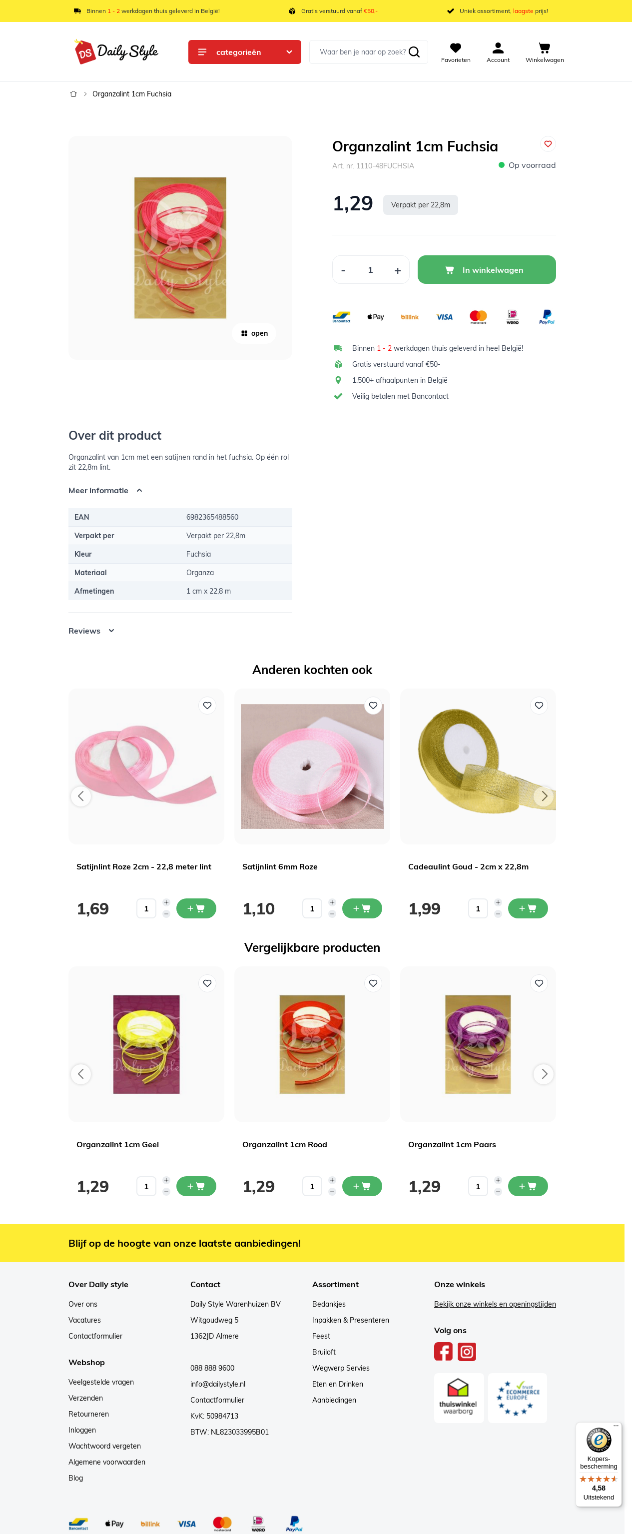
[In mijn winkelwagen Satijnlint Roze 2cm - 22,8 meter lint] (196, 908)
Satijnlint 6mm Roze (280, 866)
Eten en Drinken (337, 1384)
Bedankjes (329, 1304)
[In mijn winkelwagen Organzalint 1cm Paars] (528, 1186)
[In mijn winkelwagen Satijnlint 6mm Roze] (362, 908)
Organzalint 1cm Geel (117, 1144)
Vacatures (84, 1320)
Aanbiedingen (334, 1400)
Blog (75, 1478)
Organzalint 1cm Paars (452, 1144)
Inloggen (82, 1430)
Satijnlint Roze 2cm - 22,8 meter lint (143, 866)
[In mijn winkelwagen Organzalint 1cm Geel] (196, 1186)
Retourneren (88, 1414)
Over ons (82, 1304)
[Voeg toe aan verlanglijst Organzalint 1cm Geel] (207, 983)
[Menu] (616, 1428)
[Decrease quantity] (166, 914)
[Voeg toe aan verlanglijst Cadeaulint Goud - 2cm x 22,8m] (539, 706)
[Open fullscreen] (180, 248)
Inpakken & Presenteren (350, 1320)
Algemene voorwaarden (106, 1462)
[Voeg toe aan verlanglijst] (548, 144)
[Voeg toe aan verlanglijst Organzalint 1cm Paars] (539, 983)
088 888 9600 (212, 1368)
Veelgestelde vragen (101, 1382)
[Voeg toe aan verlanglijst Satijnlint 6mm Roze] (373, 706)
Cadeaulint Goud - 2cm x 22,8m (468, 866)
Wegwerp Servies (341, 1368)
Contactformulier (95, 1336)
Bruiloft (324, 1352)
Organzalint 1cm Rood (284, 1144)
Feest (321, 1336)
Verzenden (85, 1398)
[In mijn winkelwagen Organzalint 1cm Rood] (362, 1186)
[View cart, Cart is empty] (545, 52)
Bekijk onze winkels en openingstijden (495, 1304)
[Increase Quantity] (398, 269)
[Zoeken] (414, 52)
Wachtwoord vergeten (104, 1446)
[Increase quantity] (166, 902)
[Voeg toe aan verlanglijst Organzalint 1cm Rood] (373, 983)
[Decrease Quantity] (343, 269)
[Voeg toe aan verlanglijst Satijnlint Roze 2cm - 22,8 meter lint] (207, 706)
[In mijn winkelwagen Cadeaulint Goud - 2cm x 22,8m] (528, 908)
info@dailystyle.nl (217, 1384)
